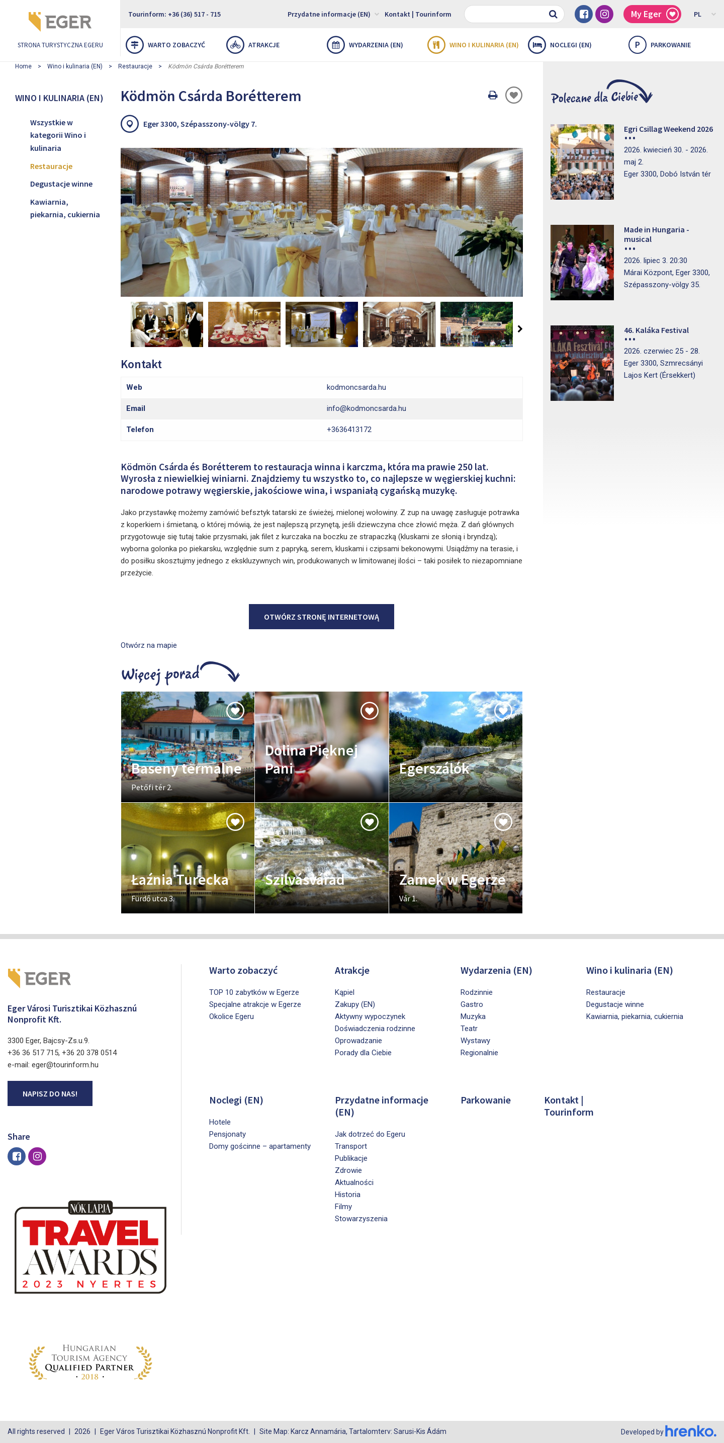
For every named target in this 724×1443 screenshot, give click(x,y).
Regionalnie (479, 1052)
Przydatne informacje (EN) (334, 14)
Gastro (472, 1004)
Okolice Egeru (231, 1016)
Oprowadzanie (358, 1040)
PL (705, 14)
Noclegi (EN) (560, 45)
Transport (351, 1146)
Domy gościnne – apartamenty (260, 1146)
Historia (347, 1194)
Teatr (469, 1028)
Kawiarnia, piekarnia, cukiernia (65, 208)
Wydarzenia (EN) (365, 45)
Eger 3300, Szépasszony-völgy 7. (200, 124)
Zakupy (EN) (355, 1004)
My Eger (655, 14)
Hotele (220, 1122)
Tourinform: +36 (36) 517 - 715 (174, 14)
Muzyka (473, 1016)
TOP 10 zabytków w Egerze (254, 992)
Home (23, 66)
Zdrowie (348, 1170)
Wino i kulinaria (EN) (473, 45)
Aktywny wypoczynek (370, 1016)
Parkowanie (486, 1099)
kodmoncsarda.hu (356, 387)
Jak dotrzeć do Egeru (370, 1134)
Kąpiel (344, 992)
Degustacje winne (61, 184)
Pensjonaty (227, 1134)
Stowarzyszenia (361, 1218)
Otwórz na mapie (149, 645)
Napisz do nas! (50, 1093)
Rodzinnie (477, 992)
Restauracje (135, 66)
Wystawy (475, 1040)
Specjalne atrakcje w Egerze (255, 1004)
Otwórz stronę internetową (321, 617)
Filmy (343, 1206)
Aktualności (354, 1182)
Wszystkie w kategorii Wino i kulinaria (58, 135)
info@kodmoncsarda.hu (366, 408)
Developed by (668, 1432)
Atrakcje (253, 45)
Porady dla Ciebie (363, 1052)
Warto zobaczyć (165, 45)
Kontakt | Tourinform (418, 14)
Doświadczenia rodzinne (375, 1028)
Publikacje (351, 1158)
